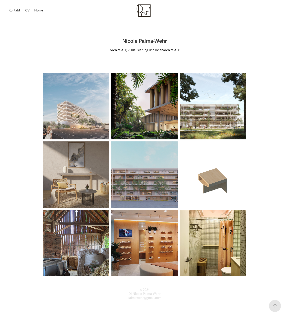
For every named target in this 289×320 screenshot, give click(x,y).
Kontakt (14, 10)
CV (27, 10)
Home (38, 10)
